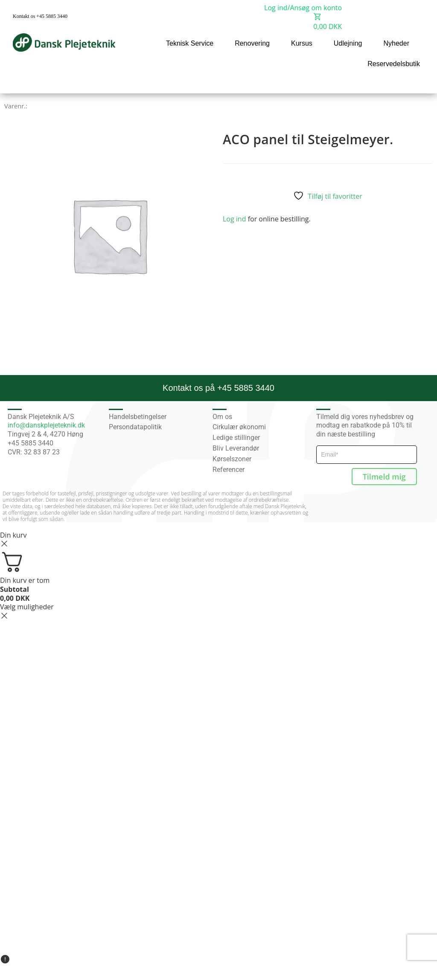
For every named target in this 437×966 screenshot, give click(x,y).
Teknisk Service (189, 43)
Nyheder (396, 43)
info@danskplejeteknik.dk (46, 425)
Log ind (234, 219)
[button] (412, 82)
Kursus (301, 43)
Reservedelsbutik (393, 63)
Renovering (252, 43)
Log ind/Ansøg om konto (303, 7)
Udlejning (348, 43)
